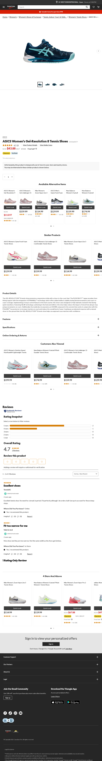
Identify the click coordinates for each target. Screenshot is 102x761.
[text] (10, 220)
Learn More (55, 696)
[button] (87, 7)
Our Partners (51, 664)
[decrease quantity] (4, 177)
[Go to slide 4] (62, 84)
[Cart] (98, 7)
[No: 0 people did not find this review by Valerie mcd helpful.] (20, 554)
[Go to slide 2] (47, 84)
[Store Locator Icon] (57, 2)
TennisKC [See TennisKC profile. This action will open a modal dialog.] (7, 490)
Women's (13, 17)
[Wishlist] (94, 7)
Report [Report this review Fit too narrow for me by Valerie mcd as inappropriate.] (29, 554)
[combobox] (87, 474)
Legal (51, 679)
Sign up (7, 698)
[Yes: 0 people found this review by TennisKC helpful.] (14, 516)
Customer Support (51, 657)
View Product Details (30, 145)
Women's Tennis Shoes (78, 17)
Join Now (68, 649)
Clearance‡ (6, 153)
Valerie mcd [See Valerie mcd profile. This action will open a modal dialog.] (8, 530)
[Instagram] (15, 713)
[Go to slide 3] (54, 84)
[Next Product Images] (98, 51)
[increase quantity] (12, 177)
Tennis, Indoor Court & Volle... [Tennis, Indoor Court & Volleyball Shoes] (55, 17)
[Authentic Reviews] (13, 411)
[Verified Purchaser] (11, 493)
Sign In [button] (51, 644)
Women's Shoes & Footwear (30, 17)
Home (5, 17)
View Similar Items (46, 145)
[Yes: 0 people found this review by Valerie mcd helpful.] (14, 554)
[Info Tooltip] (36, 149)
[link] (11, 145)
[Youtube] (20, 713)
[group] (69, 616)
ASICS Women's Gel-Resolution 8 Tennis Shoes (35, 141)
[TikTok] (10, 713)
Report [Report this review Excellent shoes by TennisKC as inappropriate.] (29, 516)
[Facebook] (5, 713)
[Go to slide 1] (40, 84)
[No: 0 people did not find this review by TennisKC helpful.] (20, 516)
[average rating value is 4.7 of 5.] (10, 145)
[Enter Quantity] (8, 177)
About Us (51, 672)
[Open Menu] (4, 7)
